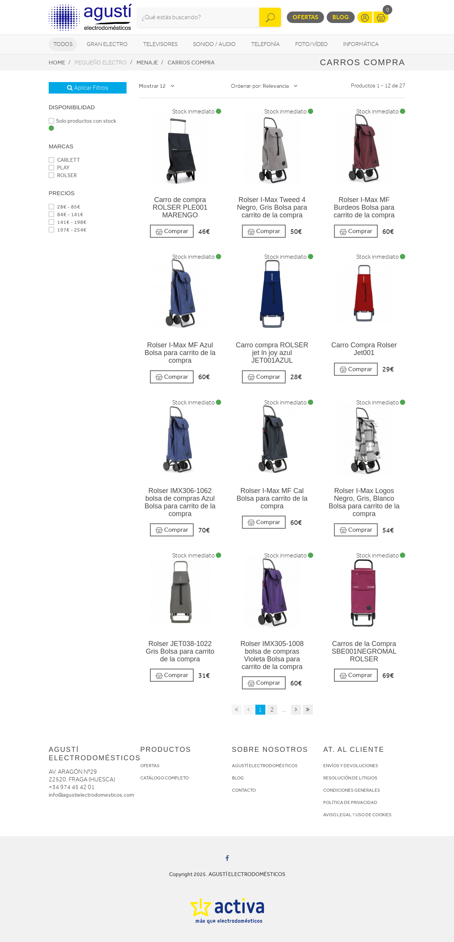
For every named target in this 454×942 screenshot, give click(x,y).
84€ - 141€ (66, 214)
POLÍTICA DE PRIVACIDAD (350, 802)
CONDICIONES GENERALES (351, 790)
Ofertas (305, 17)
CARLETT (64, 160)
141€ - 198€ (67, 222)
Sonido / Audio (214, 44)
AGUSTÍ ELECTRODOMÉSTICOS (265, 765)
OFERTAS (150, 765)
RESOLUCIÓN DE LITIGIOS (350, 778)
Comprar (171, 231)
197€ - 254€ (67, 230)
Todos (62, 44)
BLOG (238, 778)
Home (57, 62)
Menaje (147, 62)
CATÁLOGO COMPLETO (164, 778)
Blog (340, 17)
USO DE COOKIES (373, 814)
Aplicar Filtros (87, 87)
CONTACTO (244, 790)
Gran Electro (107, 44)
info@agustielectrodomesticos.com (91, 795)
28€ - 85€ (64, 207)
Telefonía (265, 44)
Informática (361, 44)
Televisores (160, 44)
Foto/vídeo (311, 44)
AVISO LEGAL (337, 814)
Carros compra (191, 62)
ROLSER (63, 175)
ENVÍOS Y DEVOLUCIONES (350, 765)
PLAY (59, 167)
